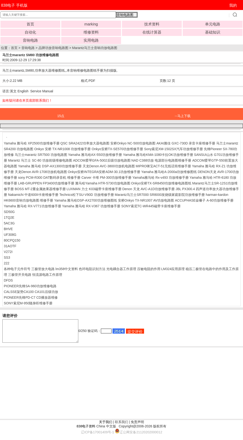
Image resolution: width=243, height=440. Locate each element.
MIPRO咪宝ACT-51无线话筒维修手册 (163, 166)
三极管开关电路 (19, 275)
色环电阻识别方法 (92, 269)
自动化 (30, 32)
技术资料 (151, 24)
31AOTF (10, 246)
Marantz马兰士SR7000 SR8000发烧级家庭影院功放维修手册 (160, 195)
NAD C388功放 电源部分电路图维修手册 (161, 160)
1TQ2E (9, 217)
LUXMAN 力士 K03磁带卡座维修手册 (93, 189)
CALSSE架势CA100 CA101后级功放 (31, 292)
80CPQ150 (12, 240)
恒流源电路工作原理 (47, 275)
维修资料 (91, 32)
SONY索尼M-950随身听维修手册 (28, 303)
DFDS (8, 280)
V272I (8, 252)
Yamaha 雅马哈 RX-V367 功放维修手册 (91, 206)
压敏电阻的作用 (148, 269)
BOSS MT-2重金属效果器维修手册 (40, 189)
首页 (30, 24)
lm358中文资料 (67, 269)
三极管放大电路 (43, 269)
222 (6, 263)
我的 (233, 5)
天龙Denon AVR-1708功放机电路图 (41, 172)
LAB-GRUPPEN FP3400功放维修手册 (46, 183)
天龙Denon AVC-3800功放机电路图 (109, 166)
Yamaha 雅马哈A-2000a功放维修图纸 (169, 172)
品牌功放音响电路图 (53, 48)
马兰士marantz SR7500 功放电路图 (41, 155)
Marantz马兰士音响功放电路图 (94, 48)
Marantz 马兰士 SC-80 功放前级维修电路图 (40, 160)
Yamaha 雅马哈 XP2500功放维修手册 (32, 143)
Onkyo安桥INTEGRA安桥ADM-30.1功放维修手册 (104, 172)
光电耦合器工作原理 (121, 269)
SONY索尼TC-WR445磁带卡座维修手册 (151, 206)
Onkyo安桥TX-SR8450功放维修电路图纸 (161, 183)
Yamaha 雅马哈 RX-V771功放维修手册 (32, 206)
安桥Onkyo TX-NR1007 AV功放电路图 (146, 200)
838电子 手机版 (14, 5)
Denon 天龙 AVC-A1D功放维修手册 (148, 189)
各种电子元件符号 (17, 269)
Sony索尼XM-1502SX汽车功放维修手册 (173, 149)
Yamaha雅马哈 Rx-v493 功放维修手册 (160, 177)
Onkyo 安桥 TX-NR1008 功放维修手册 (62, 149)
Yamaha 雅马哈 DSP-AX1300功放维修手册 (50, 166)
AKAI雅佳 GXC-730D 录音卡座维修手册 (185, 143)
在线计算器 (151, 32)
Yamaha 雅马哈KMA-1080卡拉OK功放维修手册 (158, 155)
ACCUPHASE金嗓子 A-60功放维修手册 (204, 200)
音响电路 (30, 40)
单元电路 (212, 24)
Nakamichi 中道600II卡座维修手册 (33, 195)
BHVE (8, 229)
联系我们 (121, 426)
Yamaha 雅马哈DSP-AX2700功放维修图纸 (85, 200)
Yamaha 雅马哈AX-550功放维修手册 (95, 155)
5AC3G (9, 223)
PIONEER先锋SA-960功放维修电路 (30, 286)
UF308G (10, 235)
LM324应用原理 (173, 269)
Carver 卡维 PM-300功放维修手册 (106, 177)
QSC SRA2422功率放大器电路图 (85, 143)
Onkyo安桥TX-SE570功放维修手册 (117, 149)
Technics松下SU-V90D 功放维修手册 (86, 195)
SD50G (9, 212)
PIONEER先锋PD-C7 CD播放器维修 (31, 297)
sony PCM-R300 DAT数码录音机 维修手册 (49, 177)
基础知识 (212, 32)
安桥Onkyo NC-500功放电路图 (133, 143)
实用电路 (91, 40)
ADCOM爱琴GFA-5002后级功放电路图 (102, 160)
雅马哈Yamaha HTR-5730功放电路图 (102, 183)
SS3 (7, 257)
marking (91, 24)
